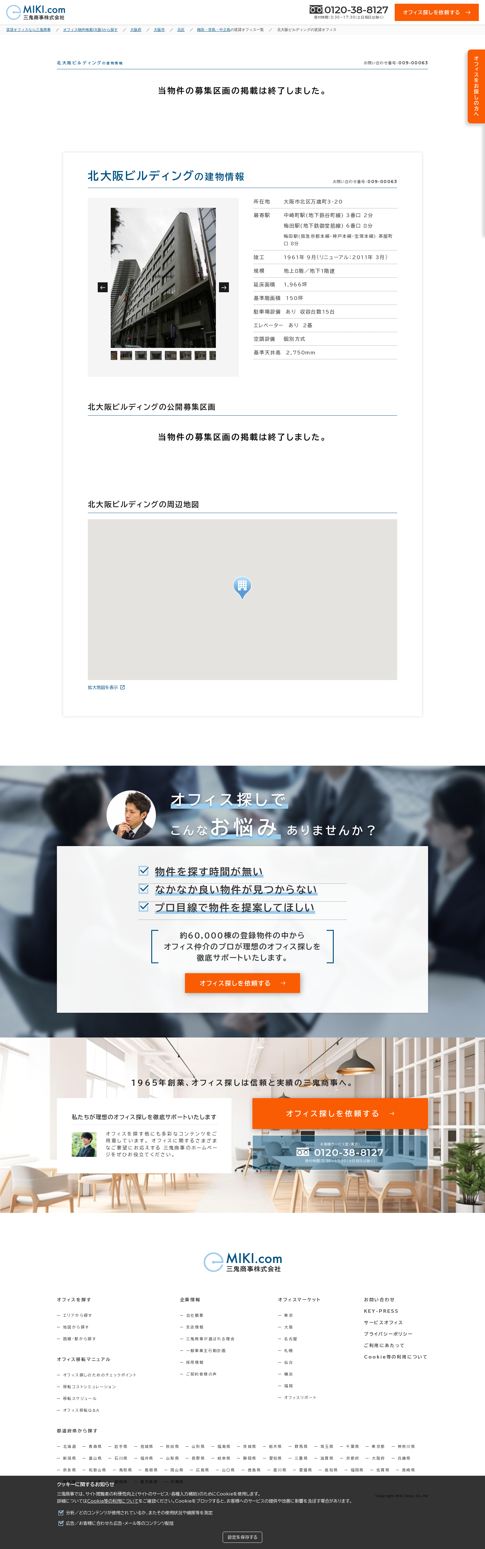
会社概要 (195, 1326)
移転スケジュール (80, 1409)
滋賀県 (327, 1469)
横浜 (288, 1385)
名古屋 (291, 1350)
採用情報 (195, 1373)
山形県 (198, 1457)
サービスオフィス (383, 1334)
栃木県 (275, 1457)
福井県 (147, 1469)
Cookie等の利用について (113, 1501)
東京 (288, 1326)
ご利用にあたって (384, 1356)
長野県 (198, 1469)
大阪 (288, 1338)
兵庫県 (404, 1469)
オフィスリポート (300, 1408)
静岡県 (249, 1469)
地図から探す (76, 1338)
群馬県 (301, 1457)
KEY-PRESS (381, 1322)
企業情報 (190, 1311)
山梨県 (172, 1469)
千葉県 (352, 1457)
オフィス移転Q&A (81, 1421)
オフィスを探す (74, 1311)
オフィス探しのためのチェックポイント (100, 1386)
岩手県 (121, 1457)
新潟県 (69, 1469)
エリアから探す (77, 1326)
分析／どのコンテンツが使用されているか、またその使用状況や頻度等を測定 (139, 1513)
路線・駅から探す (79, 1350)
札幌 (288, 1361)
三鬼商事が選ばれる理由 (210, 1350)
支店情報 (195, 1338)
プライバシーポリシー (388, 1345)
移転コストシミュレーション (89, 1398)
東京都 (378, 1457)
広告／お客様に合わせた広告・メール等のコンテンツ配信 (120, 1523)
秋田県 (172, 1457)
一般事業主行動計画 (206, 1361)
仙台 (288, 1373)
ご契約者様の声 (201, 1385)
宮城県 (147, 1457)
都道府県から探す (77, 1442)
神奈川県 (407, 1457)
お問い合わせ (379, 1311)
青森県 (95, 1457)
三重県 (301, 1469)
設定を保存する (242, 1537)
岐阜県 (224, 1469)
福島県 (224, 1457)
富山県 (95, 1469)
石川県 (121, 1469)
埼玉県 (327, 1457)
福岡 (288, 1397)
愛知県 (275, 1469)
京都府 (352, 1469)
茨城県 (249, 1457)
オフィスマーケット (299, 1311)
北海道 (69, 1457)
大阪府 (378, 1469)
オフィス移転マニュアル (84, 1370)
